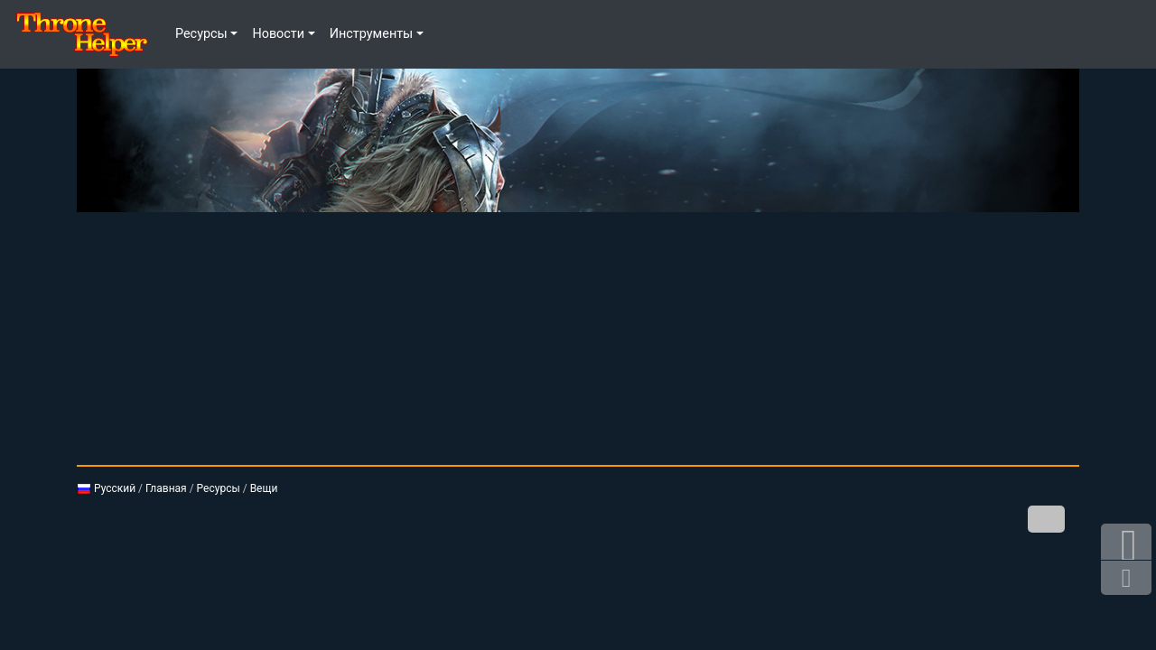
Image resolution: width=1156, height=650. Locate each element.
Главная (166, 488)
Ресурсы (218, 488)
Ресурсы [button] (201, 34)
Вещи (264, 488)
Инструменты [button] (372, 34)
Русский (106, 488)
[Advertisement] (578, 338)
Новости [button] (278, 34)
